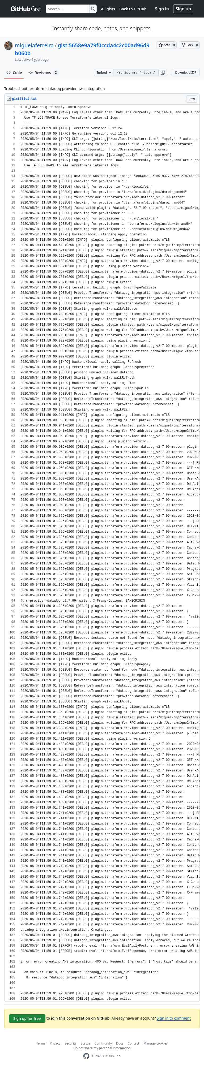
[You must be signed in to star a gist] (166, 45)
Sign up (183, 9)
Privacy (55, 1043)
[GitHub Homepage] (86, 1056)
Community (103, 1043)
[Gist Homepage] (26, 9)
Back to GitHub (132, 8)
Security (70, 1043)
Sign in (162, 9)
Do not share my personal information (102, 1048)
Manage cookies (155, 1043)
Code (14, 72)
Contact (133, 1043)
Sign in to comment (174, 1018)
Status (85, 1043)
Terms (41, 1043)
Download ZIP (185, 72)
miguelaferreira (34, 45)
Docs (120, 1043)
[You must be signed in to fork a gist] (189, 45)
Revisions (43, 72)
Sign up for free (27, 1018)
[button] (162, 72)
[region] (102, 553)
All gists (108, 8)
